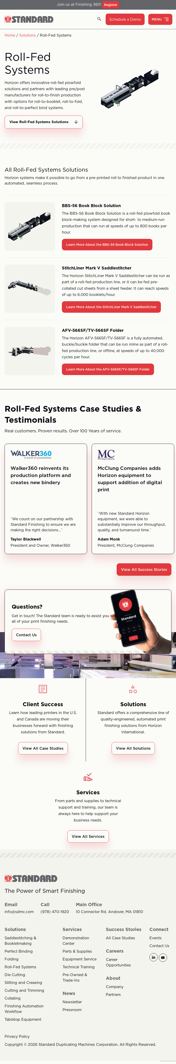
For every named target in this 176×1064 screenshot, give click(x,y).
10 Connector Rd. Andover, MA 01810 (109, 918)
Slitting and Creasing (23, 988)
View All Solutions (133, 754)
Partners (113, 1000)
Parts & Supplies (77, 957)
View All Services (88, 842)
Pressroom (72, 1015)
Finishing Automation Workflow (24, 1014)
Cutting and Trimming (24, 996)
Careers (115, 957)
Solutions (27, 35)
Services (72, 935)
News (69, 999)
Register (110, 5)
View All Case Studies (42, 754)
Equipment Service (79, 965)
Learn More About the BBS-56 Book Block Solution (107, 250)
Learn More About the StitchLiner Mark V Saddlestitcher (111, 312)
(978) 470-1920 (55, 918)
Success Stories (123, 935)
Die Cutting (15, 980)
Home (10, 35)
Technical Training (79, 972)
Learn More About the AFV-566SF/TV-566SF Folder (108, 375)
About (113, 984)
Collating (13, 1004)
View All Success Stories (144, 575)
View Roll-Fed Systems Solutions (40, 125)
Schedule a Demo (125, 19)
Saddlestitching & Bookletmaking (20, 946)
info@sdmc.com (19, 918)
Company (114, 992)
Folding (12, 965)
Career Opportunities (118, 968)
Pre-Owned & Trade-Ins (75, 983)
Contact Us (26, 640)
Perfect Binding (19, 957)
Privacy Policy (17, 1042)
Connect (158, 935)
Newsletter (72, 1007)
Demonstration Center (76, 946)
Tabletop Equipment (23, 1025)
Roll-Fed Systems (20, 972)
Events (155, 943)
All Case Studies (120, 943)
